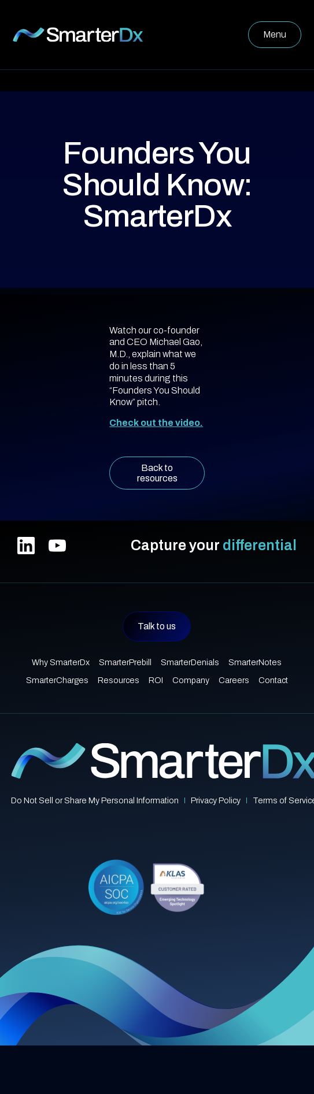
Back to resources (157, 473)
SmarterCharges (57, 680)
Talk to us (157, 626)
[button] (274, 34)
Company (190, 680)
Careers (234, 680)
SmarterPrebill (125, 662)
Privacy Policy (216, 800)
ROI (156, 680)
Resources (118, 680)
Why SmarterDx (61, 662)
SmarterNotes (255, 662)
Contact (273, 680)
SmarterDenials (190, 662)
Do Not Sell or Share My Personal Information (95, 800)
